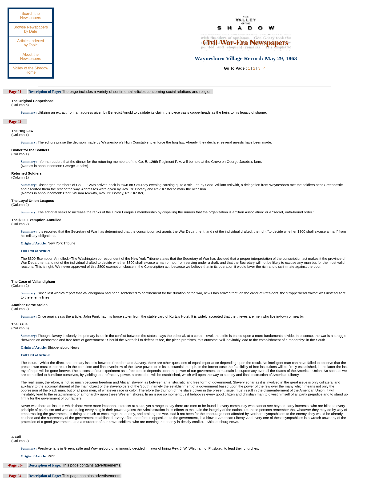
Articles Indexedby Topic (30, 43)
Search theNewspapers (30, 16)
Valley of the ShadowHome (30, 70)
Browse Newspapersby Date (30, 29)
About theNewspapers (30, 56)
